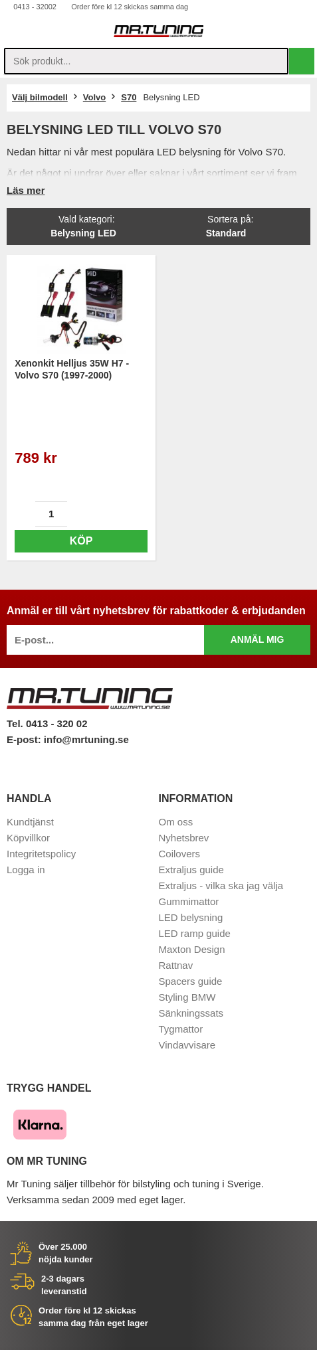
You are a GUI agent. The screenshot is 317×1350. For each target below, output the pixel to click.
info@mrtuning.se (86, 739)
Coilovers (180, 853)
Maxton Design (192, 949)
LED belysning (191, 917)
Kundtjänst (30, 821)
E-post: (25, 739)
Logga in (26, 869)
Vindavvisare (187, 1045)
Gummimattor (189, 901)
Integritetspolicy (41, 853)
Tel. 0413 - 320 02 (47, 723)
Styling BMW (187, 997)
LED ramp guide (195, 933)
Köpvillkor (28, 837)
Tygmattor (181, 1029)
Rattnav (176, 965)
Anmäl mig (257, 639)
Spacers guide (191, 981)
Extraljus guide (191, 869)
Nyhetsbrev (184, 837)
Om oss (176, 821)
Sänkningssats (191, 1013)
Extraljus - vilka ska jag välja (221, 885)
